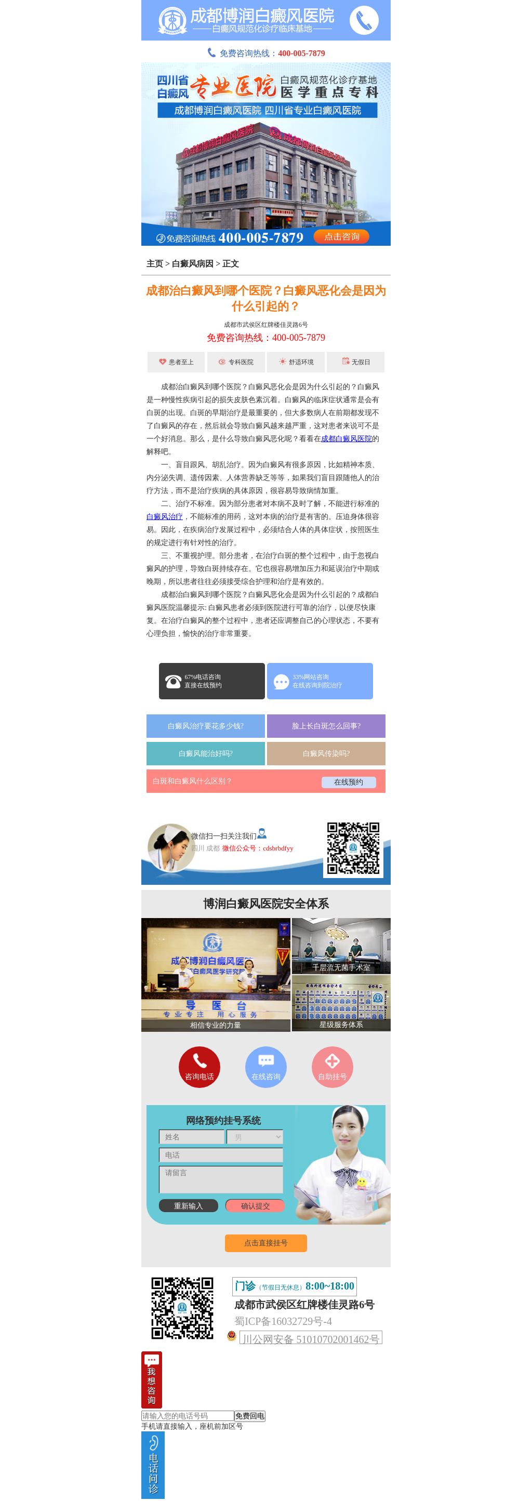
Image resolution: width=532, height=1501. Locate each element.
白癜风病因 (193, 263)
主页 (155, 263)
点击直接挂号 (266, 1243)
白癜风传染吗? (326, 754)
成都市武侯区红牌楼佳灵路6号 (266, 324)
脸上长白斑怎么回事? (326, 726)
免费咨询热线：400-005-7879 (266, 338)
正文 (230, 263)
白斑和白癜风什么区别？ (193, 781)
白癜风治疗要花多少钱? (206, 726)
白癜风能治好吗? (206, 754)
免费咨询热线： (266, 53)
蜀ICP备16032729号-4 (283, 1321)
